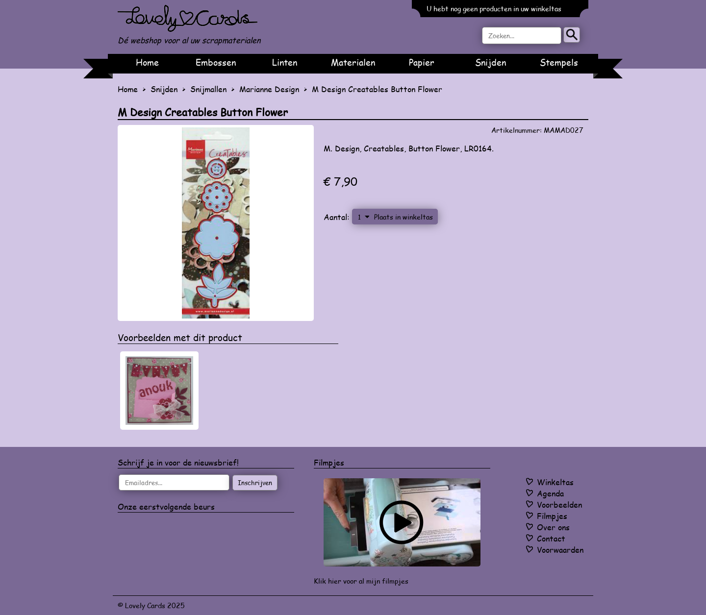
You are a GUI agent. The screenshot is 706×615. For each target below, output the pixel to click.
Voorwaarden (560, 549)
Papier (421, 62)
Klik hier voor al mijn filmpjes (361, 581)
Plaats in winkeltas (403, 216)
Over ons (553, 527)
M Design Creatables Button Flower (377, 89)
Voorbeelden (559, 504)
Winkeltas (555, 482)
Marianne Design (269, 89)
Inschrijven (255, 482)
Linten (284, 62)
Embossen (216, 62)
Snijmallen (208, 89)
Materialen (353, 62)
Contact (551, 538)
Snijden (490, 62)
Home (147, 62)
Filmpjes (552, 515)
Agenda (550, 493)
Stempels (559, 62)
